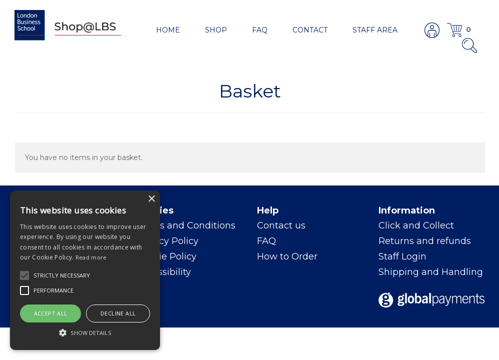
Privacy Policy (167, 241)
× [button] (151, 199)
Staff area (375, 30)
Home (168, 30)
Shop (216, 30)
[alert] (85, 270)
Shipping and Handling (430, 272)
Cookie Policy (166, 256)
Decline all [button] (118, 313)
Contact (310, 30)
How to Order (287, 256)
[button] (24, 276)
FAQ (260, 30)
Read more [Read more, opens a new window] (91, 257)
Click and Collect (416, 225)
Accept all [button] (51, 313)
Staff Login (402, 256)
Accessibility (163, 272)
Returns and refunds (424, 241)
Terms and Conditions (186, 225)
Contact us (281, 225)
